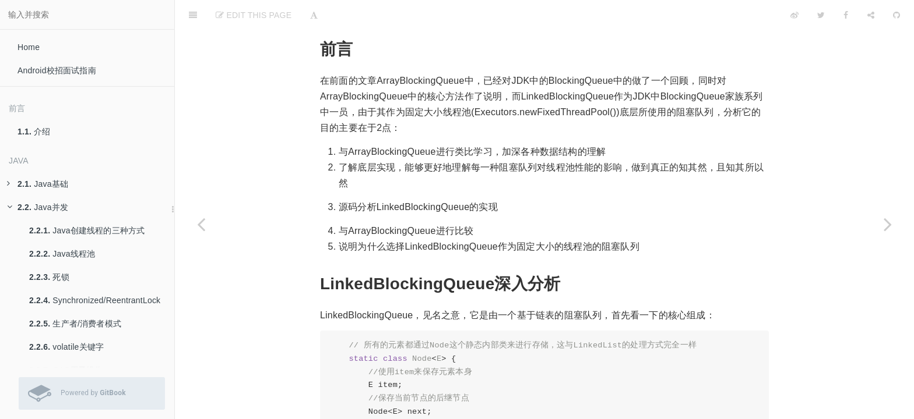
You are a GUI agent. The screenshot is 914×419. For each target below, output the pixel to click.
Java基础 (37, 184)
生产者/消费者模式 (75, 323)
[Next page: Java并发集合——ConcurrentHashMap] (888, 224)
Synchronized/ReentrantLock (94, 300)
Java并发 (37, 207)
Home (28, 47)
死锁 (49, 277)
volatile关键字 (66, 346)
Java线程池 (62, 253)
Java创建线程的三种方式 (87, 230)
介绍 (34, 131)
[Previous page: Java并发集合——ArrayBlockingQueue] (201, 224)
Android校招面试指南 (56, 70)
